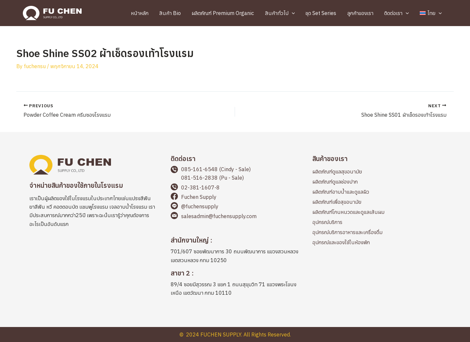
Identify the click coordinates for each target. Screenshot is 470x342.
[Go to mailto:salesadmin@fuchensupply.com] (235, 216)
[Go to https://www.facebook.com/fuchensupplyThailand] (235, 197)
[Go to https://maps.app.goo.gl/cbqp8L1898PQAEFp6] (235, 284)
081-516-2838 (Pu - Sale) (212, 177)
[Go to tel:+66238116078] (235, 188)
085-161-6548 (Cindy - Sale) (216, 169)
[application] (296, 13)
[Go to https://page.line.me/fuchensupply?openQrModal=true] (235, 207)
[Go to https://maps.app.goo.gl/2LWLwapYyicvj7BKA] (235, 251)
